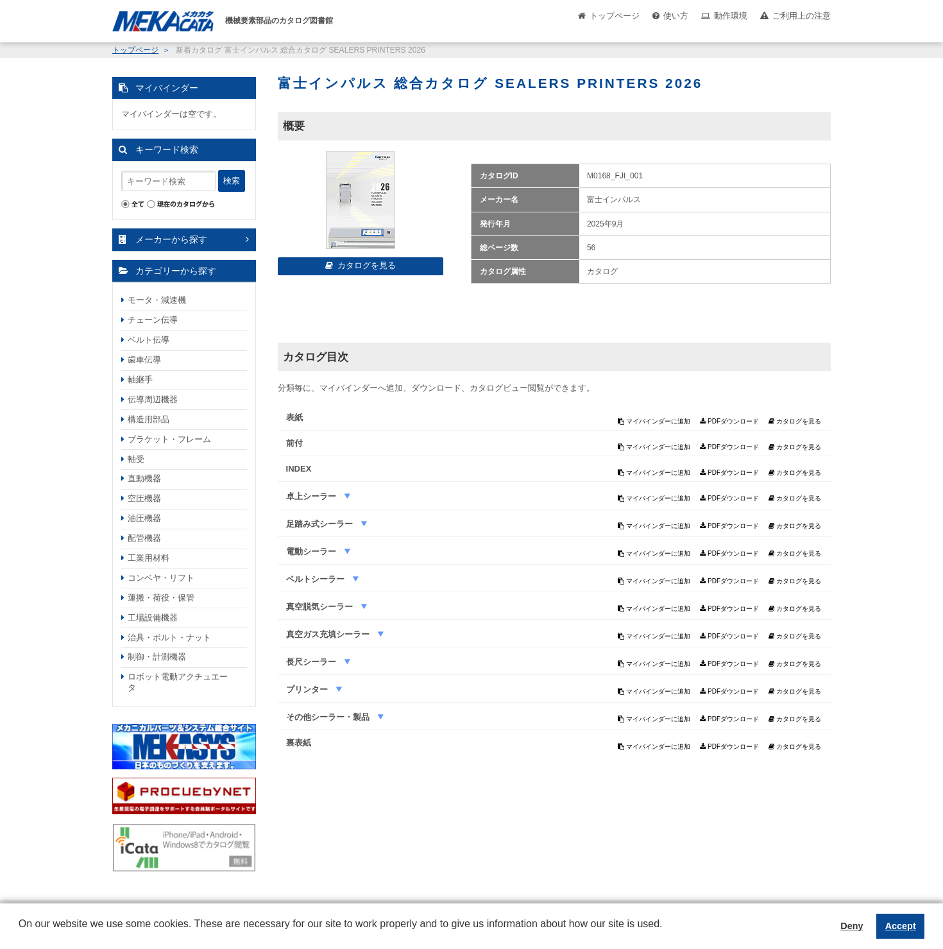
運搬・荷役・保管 (161, 598)
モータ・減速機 (157, 300)
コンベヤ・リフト (161, 578)
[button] (20, 934)
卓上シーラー (312, 496)
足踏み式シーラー (320, 524)
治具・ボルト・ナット (169, 637)
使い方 (675, 16)
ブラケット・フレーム (169, 439)
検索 (231, 180)
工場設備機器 (153, 617)
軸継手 (140, 379)
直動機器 (144, 478)
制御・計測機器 (157, 657)
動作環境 (730, 16)
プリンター (308, 689)
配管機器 (144, 538)
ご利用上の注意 (801, 16)
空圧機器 (144, 498)
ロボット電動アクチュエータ (178, 682)
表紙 (294, 417)
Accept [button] (900, 926)
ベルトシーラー (316, 579)
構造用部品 (148, 419)
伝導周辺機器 (153, 399)
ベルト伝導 (148, 340)
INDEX (299, 469)
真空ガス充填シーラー (329, 634)
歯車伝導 (144, 359)
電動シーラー (312, 551)
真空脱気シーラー (320, 606)
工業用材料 (148, 558)
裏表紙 (298, 743)
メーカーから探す (171, 239)
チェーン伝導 (153, 320)
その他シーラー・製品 (329, 717)
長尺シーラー (312, 662)
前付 (294, 443)
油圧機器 (144, 518)
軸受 (136, 459)
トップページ (615, 16)
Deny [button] (851, 926)
